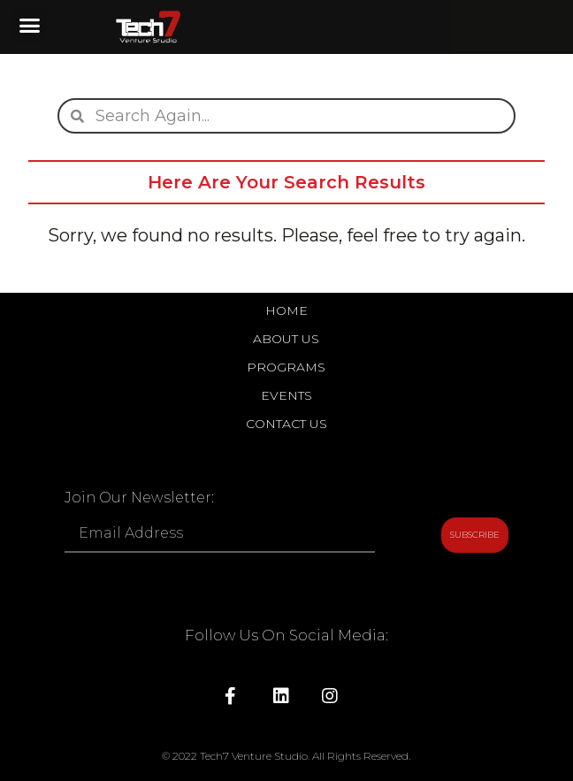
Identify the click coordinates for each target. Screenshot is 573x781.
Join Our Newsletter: (139, 498)
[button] (30, 25)
